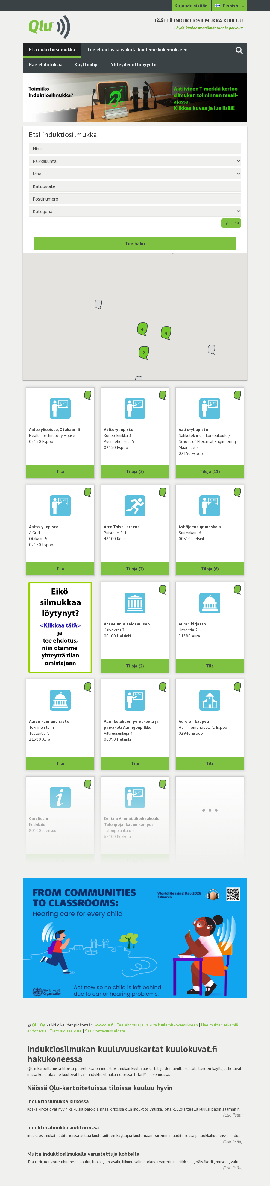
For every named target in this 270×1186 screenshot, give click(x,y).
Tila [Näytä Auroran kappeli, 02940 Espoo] (210, 763)
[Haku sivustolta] (239, 50)
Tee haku (135, 243)
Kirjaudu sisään (191, 6)
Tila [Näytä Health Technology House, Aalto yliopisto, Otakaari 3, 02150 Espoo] (60, 471)
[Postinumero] (135, 198)
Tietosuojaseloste (66, 1031)
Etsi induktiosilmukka (52, 49)
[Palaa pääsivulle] (49, 26)
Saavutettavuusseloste (105, 1031)
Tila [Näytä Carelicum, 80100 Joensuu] (60, 860)
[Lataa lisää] (210, 810)
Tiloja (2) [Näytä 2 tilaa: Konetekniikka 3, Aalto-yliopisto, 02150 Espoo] (135, 471)
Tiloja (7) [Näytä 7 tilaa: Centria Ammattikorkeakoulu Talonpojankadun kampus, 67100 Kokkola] (135, 860)
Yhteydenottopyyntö (134, 64)
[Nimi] (135, 148)
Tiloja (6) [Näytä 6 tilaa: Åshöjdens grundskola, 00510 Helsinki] (210, 568)
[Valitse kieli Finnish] (229, 5)
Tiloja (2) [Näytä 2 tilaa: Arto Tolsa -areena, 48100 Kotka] (135, 568)
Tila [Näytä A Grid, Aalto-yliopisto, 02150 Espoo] (60, 568)
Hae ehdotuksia (46, 64)
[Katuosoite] (135, 186)
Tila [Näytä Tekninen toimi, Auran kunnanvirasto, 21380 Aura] (60, 763)
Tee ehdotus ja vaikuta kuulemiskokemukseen (137, 49)
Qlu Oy (38, 1025)
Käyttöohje (87, 64)
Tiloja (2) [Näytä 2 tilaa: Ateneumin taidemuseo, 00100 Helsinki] (135, 666)
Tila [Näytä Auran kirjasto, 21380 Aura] (210, 666)
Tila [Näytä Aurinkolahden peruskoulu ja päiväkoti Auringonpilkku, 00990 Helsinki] (135, 763)
